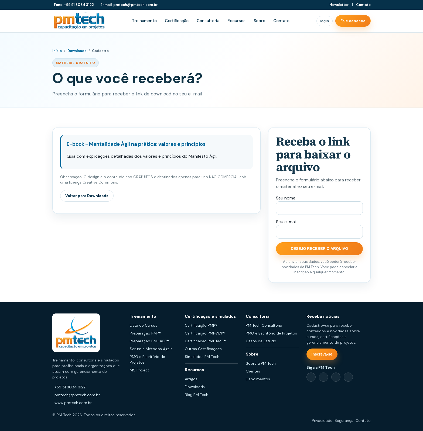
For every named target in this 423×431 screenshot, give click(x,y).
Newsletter (339, 4)
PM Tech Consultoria (264, 325)
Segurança (344, 420)
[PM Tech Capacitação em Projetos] (79, 21)
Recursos (236, 20)
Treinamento (144, 20)
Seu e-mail (286, 222)
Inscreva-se (322, 354)
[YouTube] (348, 377)
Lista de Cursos (143, 325)
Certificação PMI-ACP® (205, 333)
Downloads (76, 51)
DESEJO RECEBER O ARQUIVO (319, 248)
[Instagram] (335, 377)
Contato (363, 4)
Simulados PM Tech (202, 356)
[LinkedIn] (323, 377)
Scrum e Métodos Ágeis (151, 348)
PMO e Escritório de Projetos (271, 333)
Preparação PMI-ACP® (149, 341)
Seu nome (285, 198)
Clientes (253, 371)
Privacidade (322, 420)
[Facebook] (311, 377)
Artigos (191, 379)
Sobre (259, 20)
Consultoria (208, 20)
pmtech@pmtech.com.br (77, 394)
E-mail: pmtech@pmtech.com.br (129, 4)
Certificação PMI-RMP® (205, 341)
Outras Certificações (203, 348)
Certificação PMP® (201, 325)
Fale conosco (353, 20)
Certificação (177, 20)
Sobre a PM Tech (261, 363)
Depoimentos (258, 379)
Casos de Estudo (261, 341)
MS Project (139, 370)
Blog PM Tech (196, 394)
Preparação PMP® (145, 333)
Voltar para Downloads (86, 195)
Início (57, 51)
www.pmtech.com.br (73, 402)
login (324, 21)
